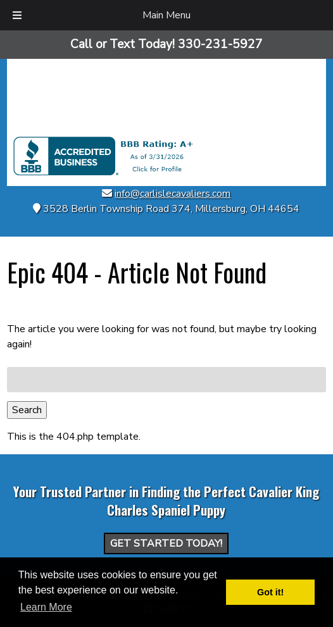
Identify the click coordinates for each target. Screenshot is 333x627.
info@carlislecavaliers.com (172, 194)
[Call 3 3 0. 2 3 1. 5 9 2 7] (220, 44)
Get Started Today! (166, 543)
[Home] (166, 129)
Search (27, 410)
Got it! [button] (270, 592)
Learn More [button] (46, 607)
